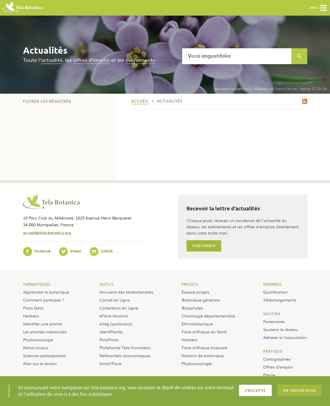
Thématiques (37, 284)
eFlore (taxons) (113, 316)
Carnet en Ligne (114, 300)
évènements (140, 60)
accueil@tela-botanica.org (47, 233)
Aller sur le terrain (40, 363)
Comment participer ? (43, 300)
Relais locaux (35, 347)
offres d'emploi (91, 60)
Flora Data (33, 308)
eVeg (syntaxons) (115, 324)
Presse (269, 375)
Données (272, 284)
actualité (52, 60)
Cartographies (277, 359)
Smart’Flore (110, 363)
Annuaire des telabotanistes (126, 292)
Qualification (275, 292)
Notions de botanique (203, 355)
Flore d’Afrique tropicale (204, 347)
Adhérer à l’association (285, 337)
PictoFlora (109, 339)
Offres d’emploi (277, 367)
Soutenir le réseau (280, 329)
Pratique (273, 351)
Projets (190, 284)
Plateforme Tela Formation (125, 347)
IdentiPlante (111, 331)
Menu (318, 8)
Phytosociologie (38, 339)
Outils (106, 284)
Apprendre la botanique (46, 292)
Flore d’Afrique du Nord (204, 331)
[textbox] (236, 56)
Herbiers (31, 316)
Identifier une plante (42, 324)
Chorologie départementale (208, 316)
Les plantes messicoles (45, 331)
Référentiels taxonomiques (125, 355)
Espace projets (195, 292)
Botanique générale (201, 300)
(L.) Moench (240, 88)
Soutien (271, 313)
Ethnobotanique (197, 324)
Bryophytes (192, 308)
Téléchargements (279, 300)
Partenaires (274, 321)
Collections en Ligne (118, 308)
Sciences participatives (44, 355)
